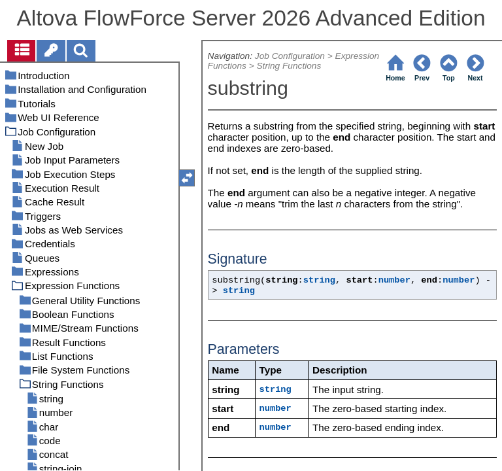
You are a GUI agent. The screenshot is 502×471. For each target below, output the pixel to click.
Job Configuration (290, 56)
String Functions (288, 66)
